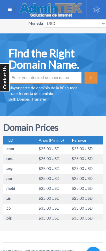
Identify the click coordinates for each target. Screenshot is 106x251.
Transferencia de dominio (30, 93)
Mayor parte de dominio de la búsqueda (42, 87)
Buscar (91, 78)
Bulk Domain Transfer (27, 99)
